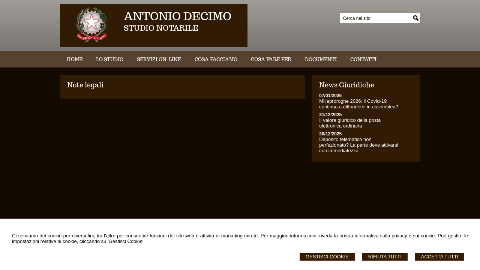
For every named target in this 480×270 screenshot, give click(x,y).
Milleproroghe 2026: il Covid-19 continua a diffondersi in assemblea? (358, 104)
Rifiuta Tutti (385, 257)
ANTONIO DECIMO (177, 16)
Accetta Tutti (439, 257)
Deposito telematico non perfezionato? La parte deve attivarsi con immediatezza (358, 144)
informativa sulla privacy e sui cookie (395, 235)
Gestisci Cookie (327, 257)
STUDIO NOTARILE (161, 28)
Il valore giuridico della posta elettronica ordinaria (350, 123)
